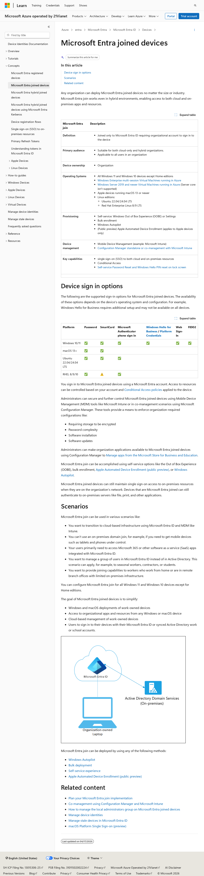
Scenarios (70, 78)
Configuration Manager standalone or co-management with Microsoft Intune (145, 248)
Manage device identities (86, 815)
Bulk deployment (80, 765)
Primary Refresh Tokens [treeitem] (25, 141)
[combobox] (27, 35)
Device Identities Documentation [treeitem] (28, 44)
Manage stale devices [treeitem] (21, 219)
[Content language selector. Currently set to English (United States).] (21, 858)
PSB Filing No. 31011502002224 (67, 867)
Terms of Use (123, 873)
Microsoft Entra (97, 30)
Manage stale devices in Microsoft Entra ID (98, 820)
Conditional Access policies (143, 389)
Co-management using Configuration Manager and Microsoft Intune (116, 804)
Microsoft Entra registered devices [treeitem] (27, 75)
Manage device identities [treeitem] (23, 212)
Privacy (98, 867)
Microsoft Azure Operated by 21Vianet (134, 867)
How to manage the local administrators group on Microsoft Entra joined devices (124, 809)
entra (78, 30)
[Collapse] (49, 26)
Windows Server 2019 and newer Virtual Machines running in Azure (139, 184)
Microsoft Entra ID (124, 30)
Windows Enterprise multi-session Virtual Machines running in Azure (139, 180)
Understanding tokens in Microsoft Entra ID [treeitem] (26, 151)
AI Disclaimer (173, 867)
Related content (73, 83)
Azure (65, 30)
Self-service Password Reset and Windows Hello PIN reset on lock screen (142, 267)
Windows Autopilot (82, 759)
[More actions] (194, 30)
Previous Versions (14, 873)
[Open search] (195, 5)
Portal (171, 16)
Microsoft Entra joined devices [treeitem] (30, 85)
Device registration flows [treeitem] (26, 122)
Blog (32, 873)
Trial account (189, 16)
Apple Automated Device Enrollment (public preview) (132, 469)
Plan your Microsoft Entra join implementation (100, 798)
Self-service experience (84, 771)
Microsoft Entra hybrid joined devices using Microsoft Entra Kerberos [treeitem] (29, 109)
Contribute (49, 873)
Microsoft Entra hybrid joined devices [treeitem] (29, 94)
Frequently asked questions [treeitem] (24, 226)
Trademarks (143, 873)
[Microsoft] (7, 5)
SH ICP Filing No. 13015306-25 (22, 867)
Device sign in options (77, 72)
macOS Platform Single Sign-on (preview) (97, 826)
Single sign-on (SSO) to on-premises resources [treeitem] (28, 131)
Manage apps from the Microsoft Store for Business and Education (151, 455)
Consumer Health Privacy (92, 873)
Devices (147, 30)
